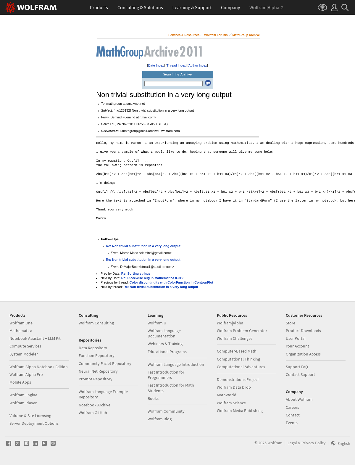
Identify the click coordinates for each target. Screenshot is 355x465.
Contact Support (300, 374)
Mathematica (20, 330)
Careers (292, 407)
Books (153, 398)
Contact (293, 415)
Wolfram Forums (215, 35)
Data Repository (93, 347)
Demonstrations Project (238, 379)
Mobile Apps (20, 382)
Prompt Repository (95, 379)
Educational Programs (167, 351)
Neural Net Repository (98, 371)
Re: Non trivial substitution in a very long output (143, 246)
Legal (292, 442)
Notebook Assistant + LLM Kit (35, 338)
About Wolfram (299, 399)
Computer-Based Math (236, 351)
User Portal (296, 338)
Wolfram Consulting (96, 323)
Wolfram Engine (23, 395)
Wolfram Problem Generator (242, 330)
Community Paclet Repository (105, 363)
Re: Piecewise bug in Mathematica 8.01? (152, 278)
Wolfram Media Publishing (240, 410)
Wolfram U (157, 323)
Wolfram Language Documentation (164, 333)
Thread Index (176, 65)
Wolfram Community (166, 411)
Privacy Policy (313, 442)
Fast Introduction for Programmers (166, 374)
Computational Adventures (241, 366)
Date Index (156, 65)
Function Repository (96, 355)
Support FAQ (297, 366)
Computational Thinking (238, 359)
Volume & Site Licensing (30, 415)
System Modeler (23, 354)
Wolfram (275, 442)
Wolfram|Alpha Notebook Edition (38, 366)
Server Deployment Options (34, 423)
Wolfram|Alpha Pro (26, 374)
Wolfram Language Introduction (176, 364)
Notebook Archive (94, 405)
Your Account (297, 346)
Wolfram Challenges (234, 338)
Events (292, 422)
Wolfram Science (231, 403)
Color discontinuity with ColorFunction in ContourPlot (171, 282)
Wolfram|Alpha (230, 323)
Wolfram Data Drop (234, 387)
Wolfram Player (23, 403)
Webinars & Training (165, 343)
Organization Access (303, 354)
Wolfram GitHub (93, 412)
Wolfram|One (21, 323)
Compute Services (25, 346)
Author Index (197, 65)
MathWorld (226, 395)
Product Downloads (303, 330)
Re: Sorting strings (136, 273)
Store (290, 323)
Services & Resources (183, 35)
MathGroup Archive (246, 35)
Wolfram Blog (160, 418)
